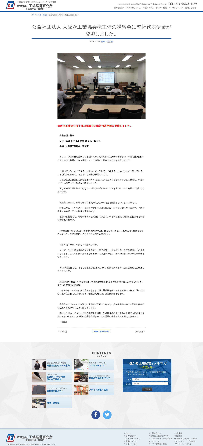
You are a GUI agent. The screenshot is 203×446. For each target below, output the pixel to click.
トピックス (155, 441)
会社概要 (178, 433)
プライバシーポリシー (184, 444)
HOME (34, 15)
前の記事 (63, 331)
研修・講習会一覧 (101, 331)
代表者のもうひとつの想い (186, 438)
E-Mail (128, 384)
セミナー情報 (161, 8)
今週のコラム (148, 8)
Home (128, 433)
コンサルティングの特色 (185, 441)
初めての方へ (119, 8)
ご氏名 (128, 379)
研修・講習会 (42, 15)
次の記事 (139, 331)
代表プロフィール (134, 8)
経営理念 (178, 436)
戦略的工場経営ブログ (159, 436)
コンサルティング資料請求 (161, 438)
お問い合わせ (190, 8)
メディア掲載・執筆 (158, 444)
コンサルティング (176, 8)
